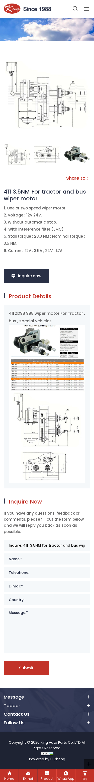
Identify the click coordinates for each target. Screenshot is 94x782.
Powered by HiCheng (47, 759)
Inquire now (29, 276)
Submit (26, 668)
